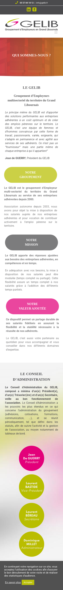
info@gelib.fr (42, 3)
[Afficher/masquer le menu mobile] (56, 32)
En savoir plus (13, 582)
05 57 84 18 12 (27, 3)
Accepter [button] (28, 582)
